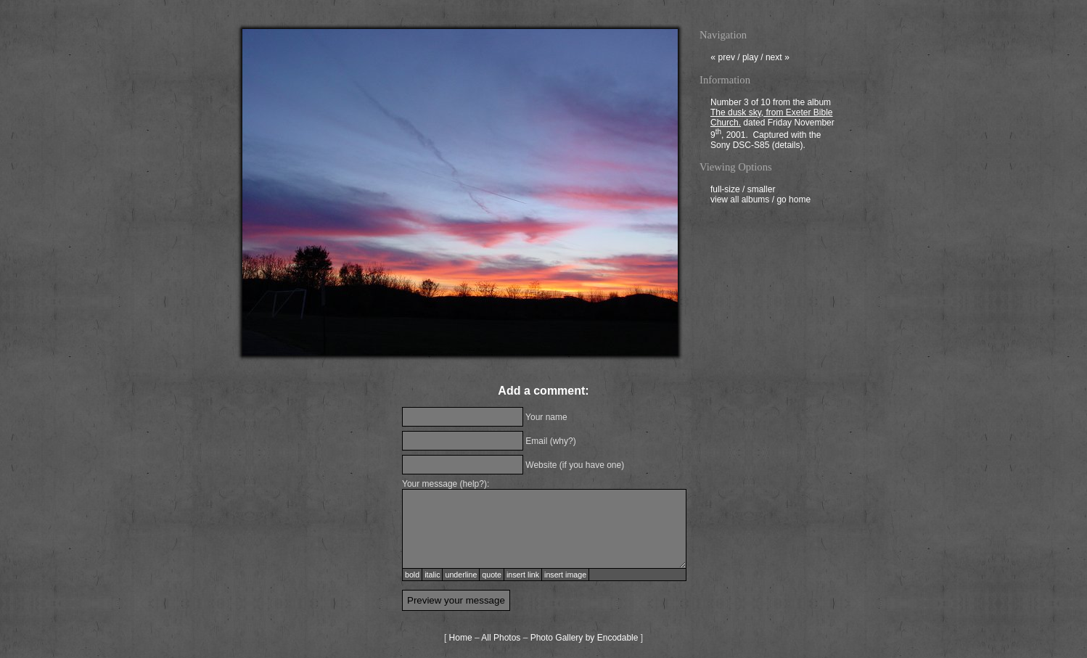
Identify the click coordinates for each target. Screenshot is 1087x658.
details (787, 146)
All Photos (500, 638)
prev (722, 59)
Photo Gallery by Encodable (584, 638)
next (777, 59)
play (750, 59)
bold (412, 574)
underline (461, 574)
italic (432, 574)
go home (793, 201)
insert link (522, 574)
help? (473, 484)
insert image (565, 574)
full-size (725, 191)
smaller (761, 191)
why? (563, 441)
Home (460, 638)
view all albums (739, 201)
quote (491, 574)
